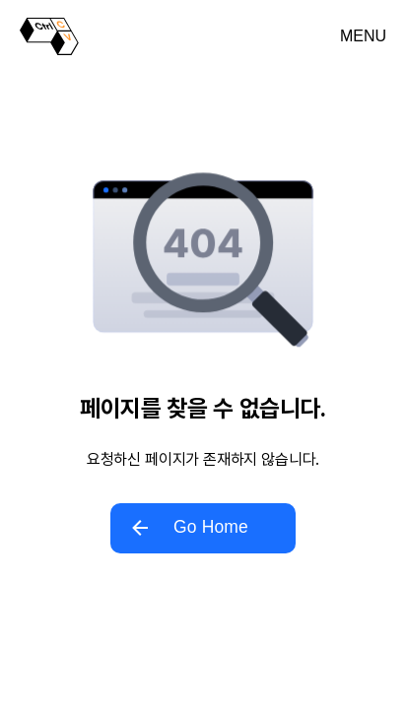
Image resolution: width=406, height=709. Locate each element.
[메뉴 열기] (363, 36)
